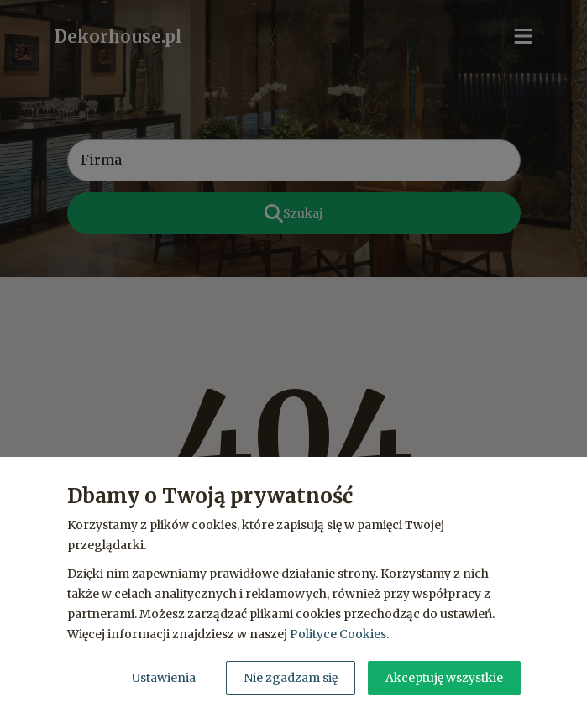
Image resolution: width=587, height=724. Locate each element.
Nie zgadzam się (291, 677)
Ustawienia (164, 677)
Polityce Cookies (338, 634)
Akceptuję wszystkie (444, 677)
